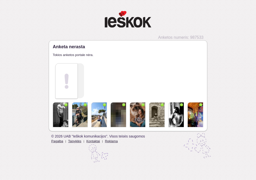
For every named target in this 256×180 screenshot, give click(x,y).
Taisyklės (75, 141)
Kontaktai (93, 141)
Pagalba (57, 141)
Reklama (111, 141)
